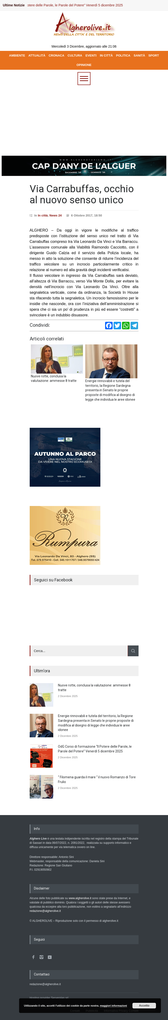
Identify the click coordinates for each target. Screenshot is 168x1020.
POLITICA (123, 55)
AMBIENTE (17, 55)
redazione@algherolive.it (45, 911)
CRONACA (56, 55)
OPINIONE (84, 65)
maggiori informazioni (113, 1005)
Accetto (144, 1005)
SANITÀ (139, 55)
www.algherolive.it (80, 898)
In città (43, 215)
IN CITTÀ (106, 55)
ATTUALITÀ (36, 55)
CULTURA (75, 55)
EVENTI (91, 55)
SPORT (153, 55)
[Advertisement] (84, 120)
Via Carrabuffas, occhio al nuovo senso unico (82, 194)
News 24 (55, 215)
